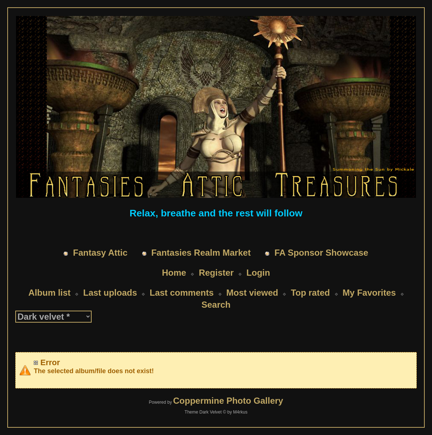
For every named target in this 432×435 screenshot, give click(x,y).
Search (216, 305)
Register (216, 273)
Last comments (181, 293)
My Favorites (369, 293)
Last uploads (110, 293)
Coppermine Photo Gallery (228, 401)
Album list (49, 293)
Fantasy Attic (100, 253)
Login (258, 273)
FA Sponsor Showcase (321, 253)
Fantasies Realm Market (201, 253)
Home (174, 273)
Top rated (310, 293)
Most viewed (252, 293)
